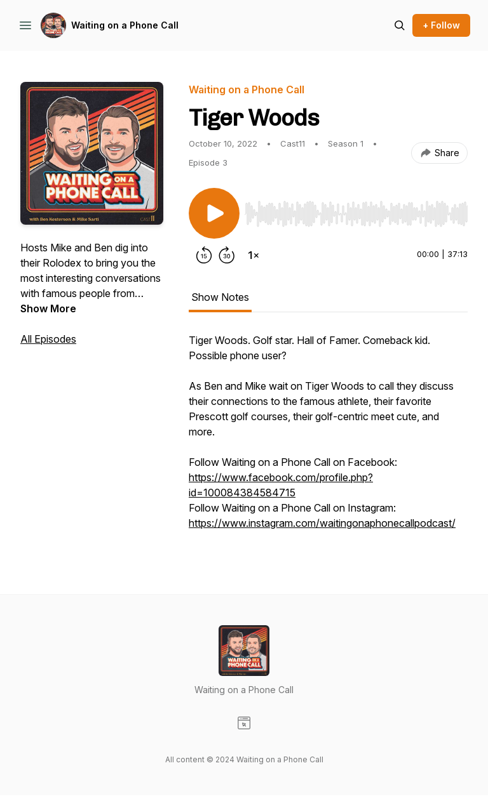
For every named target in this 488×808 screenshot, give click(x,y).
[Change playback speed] (253, 255)
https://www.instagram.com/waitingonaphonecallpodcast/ (322, 523)
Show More (48, 308)
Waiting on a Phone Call (125, 25)
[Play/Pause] (214, 213)
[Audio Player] (356, 210)
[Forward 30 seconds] (227, 255)
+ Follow (441, 25)
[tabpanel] (328, 438)
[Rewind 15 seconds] (204, 255)
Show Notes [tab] (220, 297)
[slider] (356, 214)
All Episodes (48, 339)
